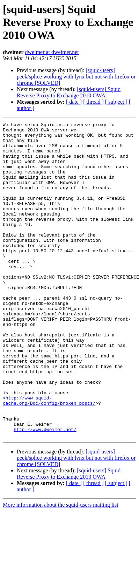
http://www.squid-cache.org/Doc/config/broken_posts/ (49, 456)
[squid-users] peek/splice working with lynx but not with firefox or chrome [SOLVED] (76, 76)
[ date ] (74, 102)
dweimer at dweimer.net (52, 52)
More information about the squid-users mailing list (60, 568)
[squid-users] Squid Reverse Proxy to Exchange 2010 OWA (68, 92)
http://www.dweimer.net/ (45, 491)
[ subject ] (116, 102)
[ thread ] (93, 102)
